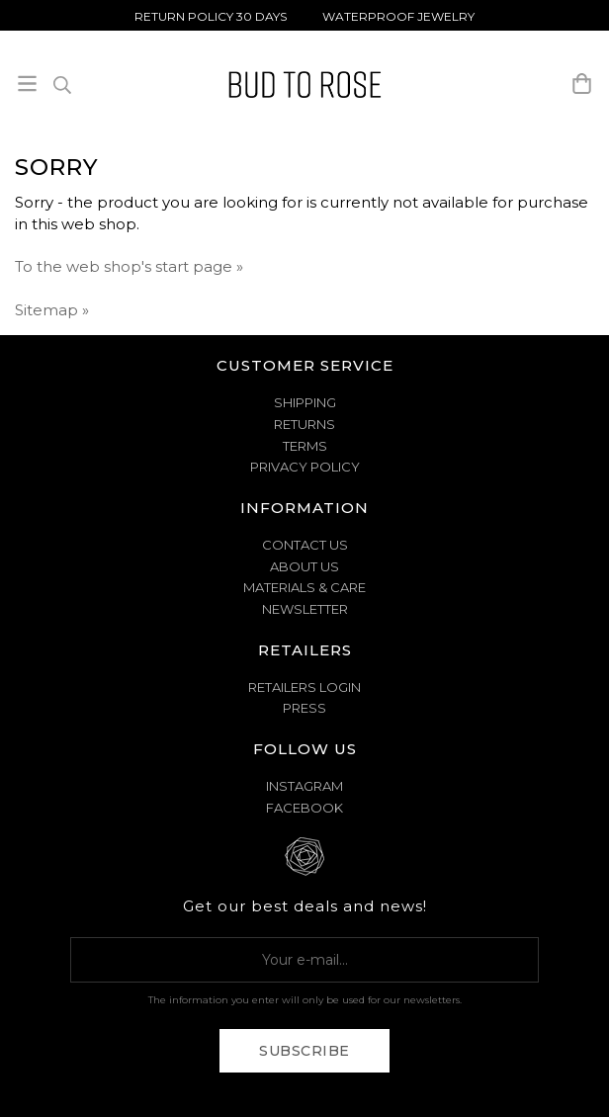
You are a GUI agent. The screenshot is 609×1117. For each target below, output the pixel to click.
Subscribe (304, 1051)
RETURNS (304, 424)
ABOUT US (304, 566)
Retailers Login (304, 687)
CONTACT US (305, 545)
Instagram (304, 786)
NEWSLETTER (305, 609)
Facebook (304, 808)
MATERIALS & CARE (304, 587)
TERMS (305, 446)
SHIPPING (305, 402)
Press (304, 708)
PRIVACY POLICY (305, 466)
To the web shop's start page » (129, 266)
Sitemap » (52, 310)
